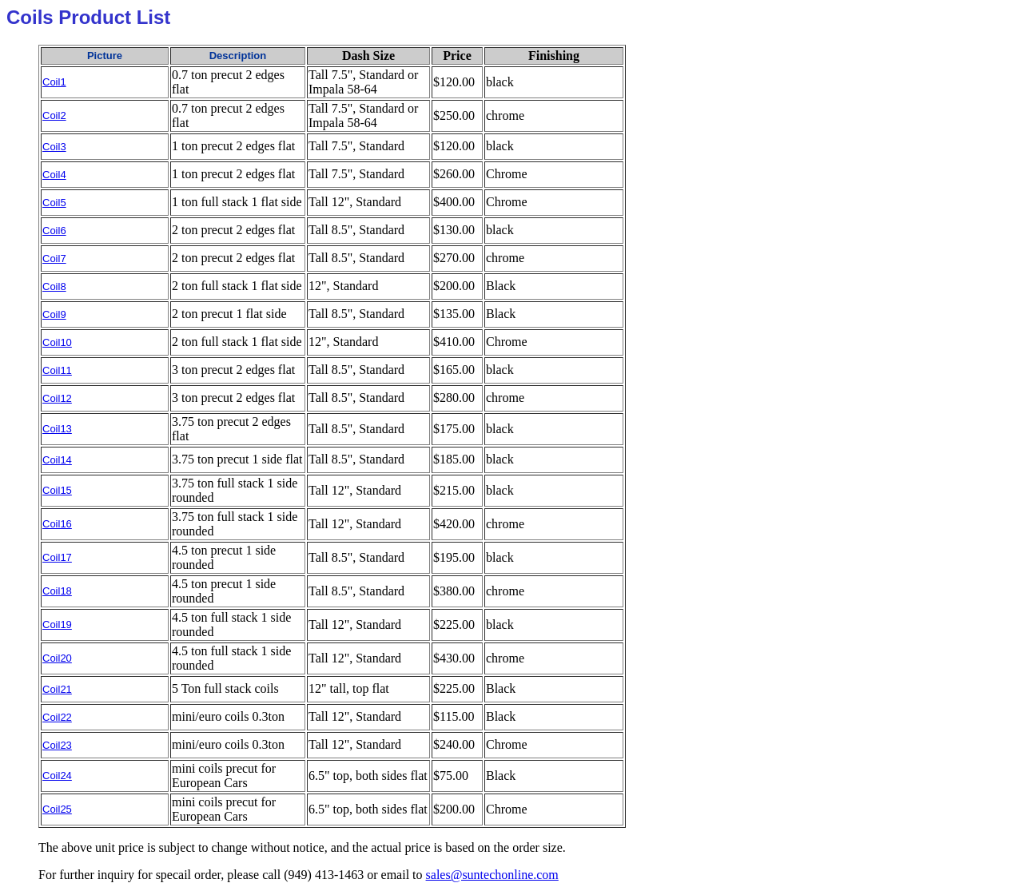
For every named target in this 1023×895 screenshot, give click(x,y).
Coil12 (57, 398)
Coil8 (54, 286)
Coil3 (54, 147)
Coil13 (57, 429)
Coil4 (54, 175)
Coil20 (57, 658)
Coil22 (57, 717)
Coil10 (57, 342)
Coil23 (57, 745)
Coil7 (54, 259)
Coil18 (57, 591)
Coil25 (57, 809)
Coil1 (54, 82)
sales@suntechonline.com (492, 874)
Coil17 (57, 557)
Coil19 (57, 624)
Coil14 (57, 460)
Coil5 (54, 203)
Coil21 (57, 689)
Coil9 (54, 314)
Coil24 (57, 776)
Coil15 (57, 490)
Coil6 (54, 231)
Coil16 (57, 524)
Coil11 (57, 370)
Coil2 (54, 115)
